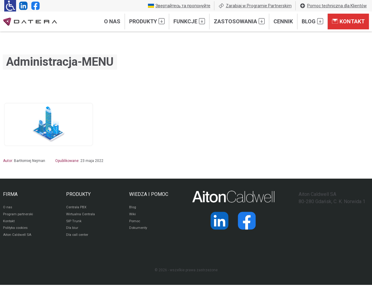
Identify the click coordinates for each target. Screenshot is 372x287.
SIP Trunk (74, 222)
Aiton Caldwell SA (17, 237)
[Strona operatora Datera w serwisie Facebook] (34, 6)
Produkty (147, 21)
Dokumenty (138, 229)
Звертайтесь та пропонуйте (179, 5)
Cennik (283, 21)
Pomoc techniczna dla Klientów (333, 5)
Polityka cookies (16, 229)
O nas (112, 21)
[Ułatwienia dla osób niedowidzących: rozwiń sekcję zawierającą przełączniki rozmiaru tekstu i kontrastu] (10, 6)
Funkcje (189, 21)
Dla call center (78, 237)
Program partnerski (19, 215)
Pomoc (135, 222)
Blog (312, 21)
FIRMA (10, 194)
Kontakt (348, 21)
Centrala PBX (77, 208)
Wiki (132, 215)
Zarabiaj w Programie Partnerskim (255, 5)
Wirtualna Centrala (81, 215)
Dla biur (72, 229)
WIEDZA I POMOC (148, 194)
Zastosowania (239, 21)
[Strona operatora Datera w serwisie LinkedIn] (22, 6)
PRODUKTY (78, 194)
